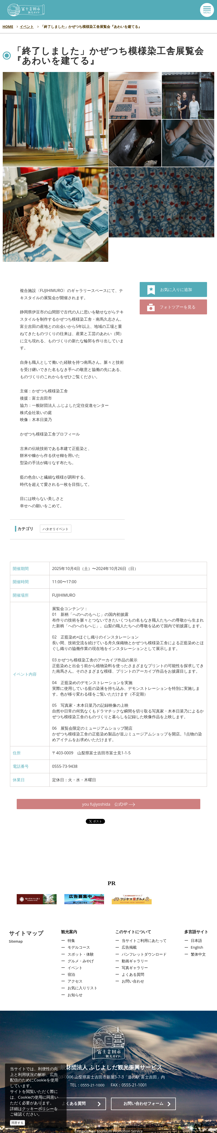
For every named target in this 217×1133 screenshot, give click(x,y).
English (198, 943)
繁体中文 (199, 949)
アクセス (74, 977)
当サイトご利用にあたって (144, 936)
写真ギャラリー (134, 963)
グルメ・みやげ (80, 956)
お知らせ (74, 990)
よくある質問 (132, 970)
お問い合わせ (132, 977)
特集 (70, 936)
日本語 (197, 936)
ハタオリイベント (56, 529)
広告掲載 (128, 943)
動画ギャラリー (134, 956)
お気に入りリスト (82, 983)
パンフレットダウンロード (144, 949)
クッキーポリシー (38, 1108)
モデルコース (78, 943)
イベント (74, 963)
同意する (17, 1123)
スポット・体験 (80, 949)
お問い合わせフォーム (143, 1099)
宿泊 (70, 970)
